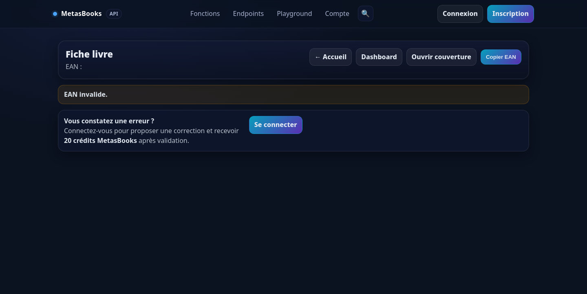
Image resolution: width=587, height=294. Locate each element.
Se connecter (275, 124)
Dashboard (379, 56)
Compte (337, 13)
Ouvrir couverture (441, 56)
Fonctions (205, 13)
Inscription (510, 13)
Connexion (460, 13)
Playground (294, 13)
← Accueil (331, 56)
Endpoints (248, 13)
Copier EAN (501, 57)
